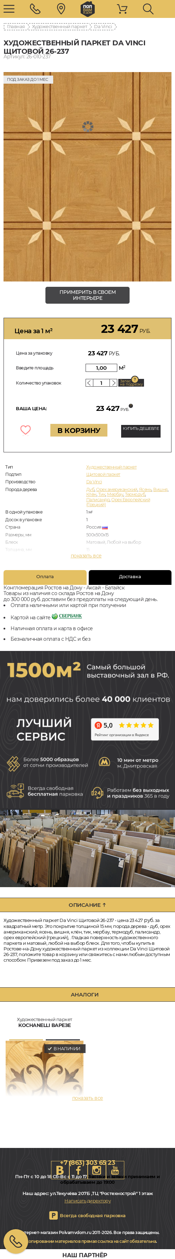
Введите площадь (35, 367)
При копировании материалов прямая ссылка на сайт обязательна (86, 1241)
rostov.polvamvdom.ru (88, 9)
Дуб (90, 489)
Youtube (115, 1170)
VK (60, 1170)
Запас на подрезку (131, 383)
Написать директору (87, 1200)
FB (78, 1170)
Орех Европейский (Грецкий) (118, 502)
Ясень (145, 489)
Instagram (97, 1170)
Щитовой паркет (103, 474)
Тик (102, 494)
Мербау (115, 494)
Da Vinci (103, 26)
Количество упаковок (38, 383)
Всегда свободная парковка (93, 1215)
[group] (87, 177)
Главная (16, 26)
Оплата (45, 576)
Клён (91, 494)
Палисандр (98, 499)
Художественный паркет (59, 26)
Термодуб (135, 494)
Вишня (160, 489)
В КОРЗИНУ (78, 430)
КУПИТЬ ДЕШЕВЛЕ (141, 428)
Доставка (130, 576)
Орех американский (116, 489)
